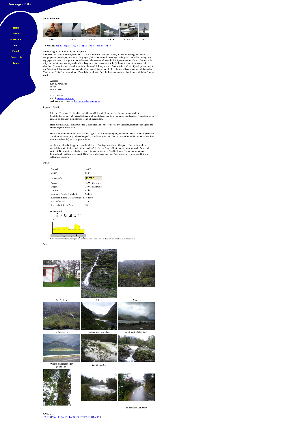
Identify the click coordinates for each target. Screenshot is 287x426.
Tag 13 (59, 45)
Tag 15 (75, 45)
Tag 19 (107, 45)
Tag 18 (100, 45)
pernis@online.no (65, 98)
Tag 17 (92, 45)
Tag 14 (67, 45)
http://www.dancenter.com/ (87, 101)
